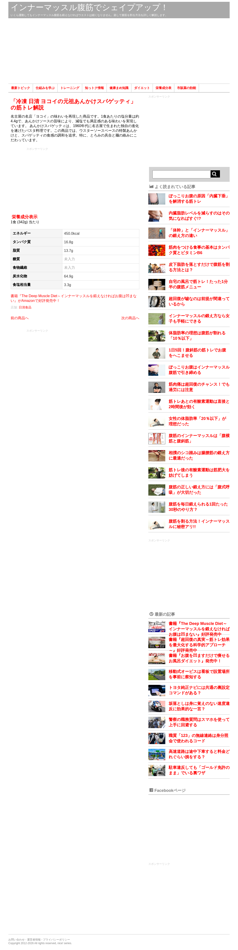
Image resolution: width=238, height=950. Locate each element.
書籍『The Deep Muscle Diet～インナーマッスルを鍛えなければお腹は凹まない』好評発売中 (199, 629)
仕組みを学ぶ (45, 88)
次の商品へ (130, 318)
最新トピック (20, 88)
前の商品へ (20, 318)
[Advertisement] (119, 50)
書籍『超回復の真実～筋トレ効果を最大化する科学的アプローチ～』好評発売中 (199, 645)
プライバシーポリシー (56, 939)
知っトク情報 (94, 88)
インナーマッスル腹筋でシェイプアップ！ (89, 7)
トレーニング (69, 88)
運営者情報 (34, 939)
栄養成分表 (163, 88)
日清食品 (25, 307)
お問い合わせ (16, 939)
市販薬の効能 (186, 88)
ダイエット (142, 88)
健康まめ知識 (119, 88)
